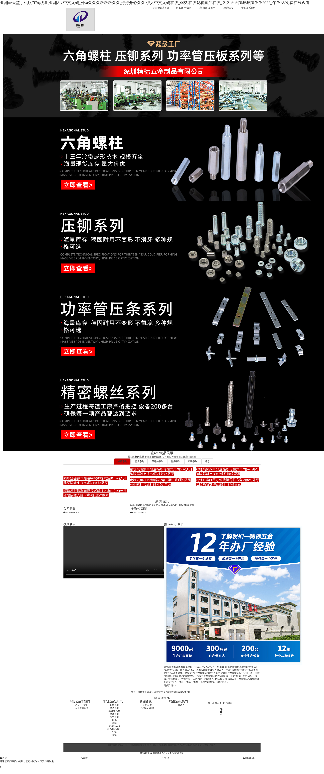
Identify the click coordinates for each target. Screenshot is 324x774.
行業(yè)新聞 (138, 508)
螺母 (207, 461)
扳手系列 (192, 461)
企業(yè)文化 (81, 705)
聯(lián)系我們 (249, 8)
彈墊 (114, 735)
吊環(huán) (114, 726)
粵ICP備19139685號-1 (188, 745)
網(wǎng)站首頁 (161, 8)
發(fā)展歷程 (81, 708)
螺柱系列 (122, 461)
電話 (84, 758)
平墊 (114, 732)
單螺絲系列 (157, 461)
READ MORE (71, 512)
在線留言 (180, 705)
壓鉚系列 (175, 461)
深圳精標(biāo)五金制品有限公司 (167, 753)
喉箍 (114, 723)
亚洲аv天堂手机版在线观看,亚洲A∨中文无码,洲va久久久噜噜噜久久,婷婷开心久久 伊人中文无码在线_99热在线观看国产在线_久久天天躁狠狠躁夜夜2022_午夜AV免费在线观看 (155, 3)
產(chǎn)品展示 (208, 8)
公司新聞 (69, 508)
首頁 (3, 758)
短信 (165, 758)
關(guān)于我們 (184, 8)
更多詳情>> (170, 685)
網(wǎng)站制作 (208, 745)
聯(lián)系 (249, 758)
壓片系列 (139, 461)
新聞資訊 (228, 8)
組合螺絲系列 (114, 729)
